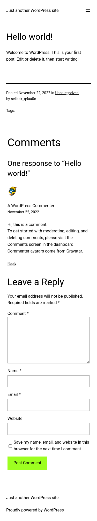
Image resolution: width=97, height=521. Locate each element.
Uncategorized (67, 93)
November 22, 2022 (23, 212)
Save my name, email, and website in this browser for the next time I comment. (51, 445)
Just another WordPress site (32, 10)
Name (14, 370)
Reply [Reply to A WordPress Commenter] (12, 264)
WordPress (54, 510)
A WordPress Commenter (31, 205)
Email (14, 394)
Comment (18, 313)
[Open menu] (88, 10)
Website (15, 418)
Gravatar (74, 251)
